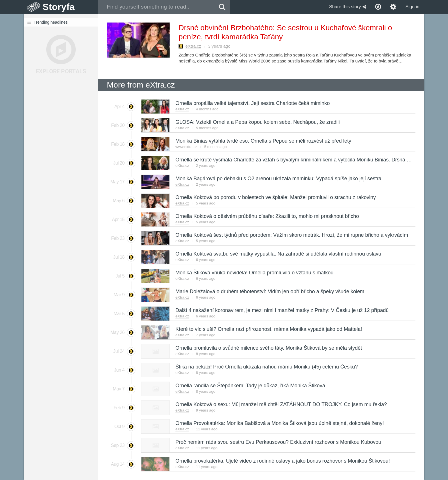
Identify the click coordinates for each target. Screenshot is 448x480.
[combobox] (156, 7)
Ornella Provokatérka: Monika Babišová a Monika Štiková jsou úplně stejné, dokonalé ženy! (279, 423)
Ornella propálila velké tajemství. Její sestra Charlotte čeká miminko (252, 103)
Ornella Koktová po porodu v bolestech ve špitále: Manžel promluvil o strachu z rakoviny (275, 197)
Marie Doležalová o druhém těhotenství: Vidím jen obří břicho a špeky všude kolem (269, 291)
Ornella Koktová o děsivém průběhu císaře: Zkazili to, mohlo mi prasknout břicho (266, 216)
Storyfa (59, 7)
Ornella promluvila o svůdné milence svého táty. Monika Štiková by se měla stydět (268, 348)
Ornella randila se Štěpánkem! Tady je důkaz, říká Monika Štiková (250, 385)
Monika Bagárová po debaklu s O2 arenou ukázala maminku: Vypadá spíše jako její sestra (278, 178)
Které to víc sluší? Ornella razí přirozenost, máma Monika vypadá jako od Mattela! (268, 329)
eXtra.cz (193, 46)
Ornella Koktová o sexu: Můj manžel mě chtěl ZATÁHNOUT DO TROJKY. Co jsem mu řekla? (280, 404)
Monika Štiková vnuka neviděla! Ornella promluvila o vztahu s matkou (254, 273)
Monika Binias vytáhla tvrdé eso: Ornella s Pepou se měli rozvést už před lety (263, 141)
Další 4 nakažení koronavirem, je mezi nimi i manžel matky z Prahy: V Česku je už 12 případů (281, 310)
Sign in (412, 6)
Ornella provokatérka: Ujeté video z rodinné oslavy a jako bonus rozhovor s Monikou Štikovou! (282, 461)
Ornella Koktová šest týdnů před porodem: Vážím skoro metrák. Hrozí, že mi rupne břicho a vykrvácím (291, 235)
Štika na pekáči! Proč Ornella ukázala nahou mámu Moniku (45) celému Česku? (266, 367)
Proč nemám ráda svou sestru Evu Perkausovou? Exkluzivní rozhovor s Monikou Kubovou (278, 442)
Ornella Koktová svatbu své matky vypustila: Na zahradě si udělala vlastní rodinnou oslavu (278, 254)
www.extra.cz (186, 147)
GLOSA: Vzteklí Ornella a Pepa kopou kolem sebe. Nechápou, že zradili (257, 122)
